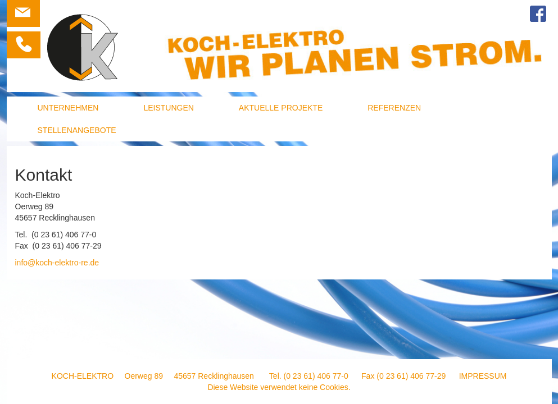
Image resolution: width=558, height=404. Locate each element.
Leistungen (168, 107)
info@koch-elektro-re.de (57, 262)
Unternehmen (68, 107)
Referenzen (394, 107)
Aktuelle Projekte (281, 107)
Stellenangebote (77, 130)
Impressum (483, 375)
